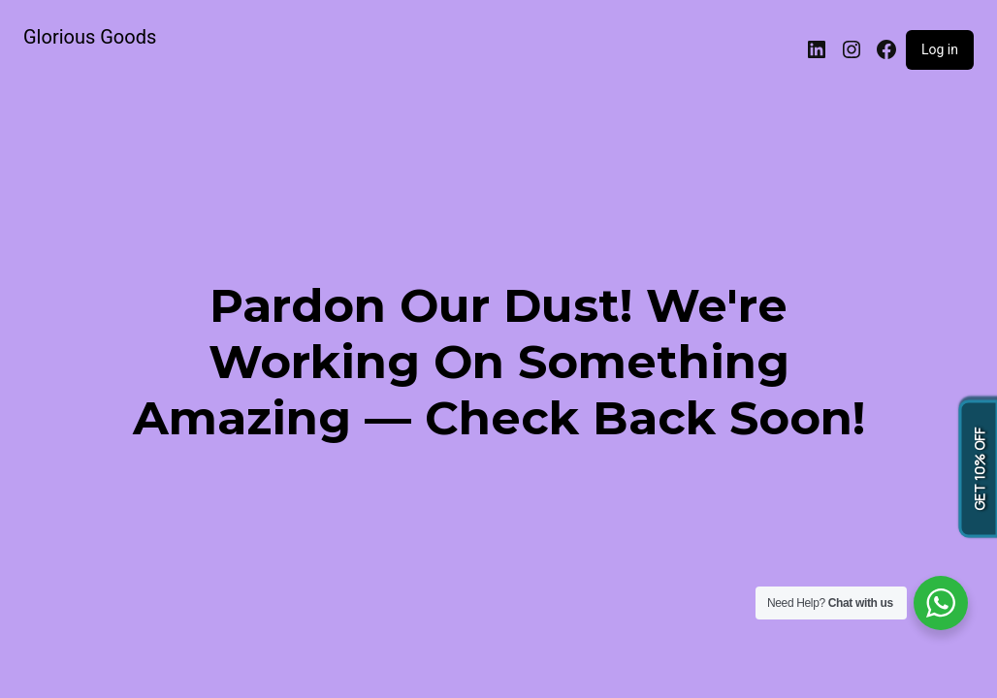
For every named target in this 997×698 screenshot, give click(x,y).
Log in (939, 49)
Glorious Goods (89, 36)
